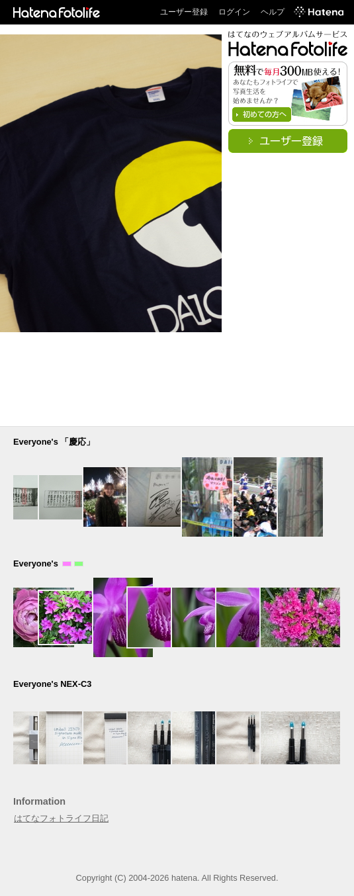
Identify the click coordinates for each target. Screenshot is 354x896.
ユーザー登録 (184, 12)
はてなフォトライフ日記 (61, 818)
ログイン (234, 12)
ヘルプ (273, 12)
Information (39, 801)
